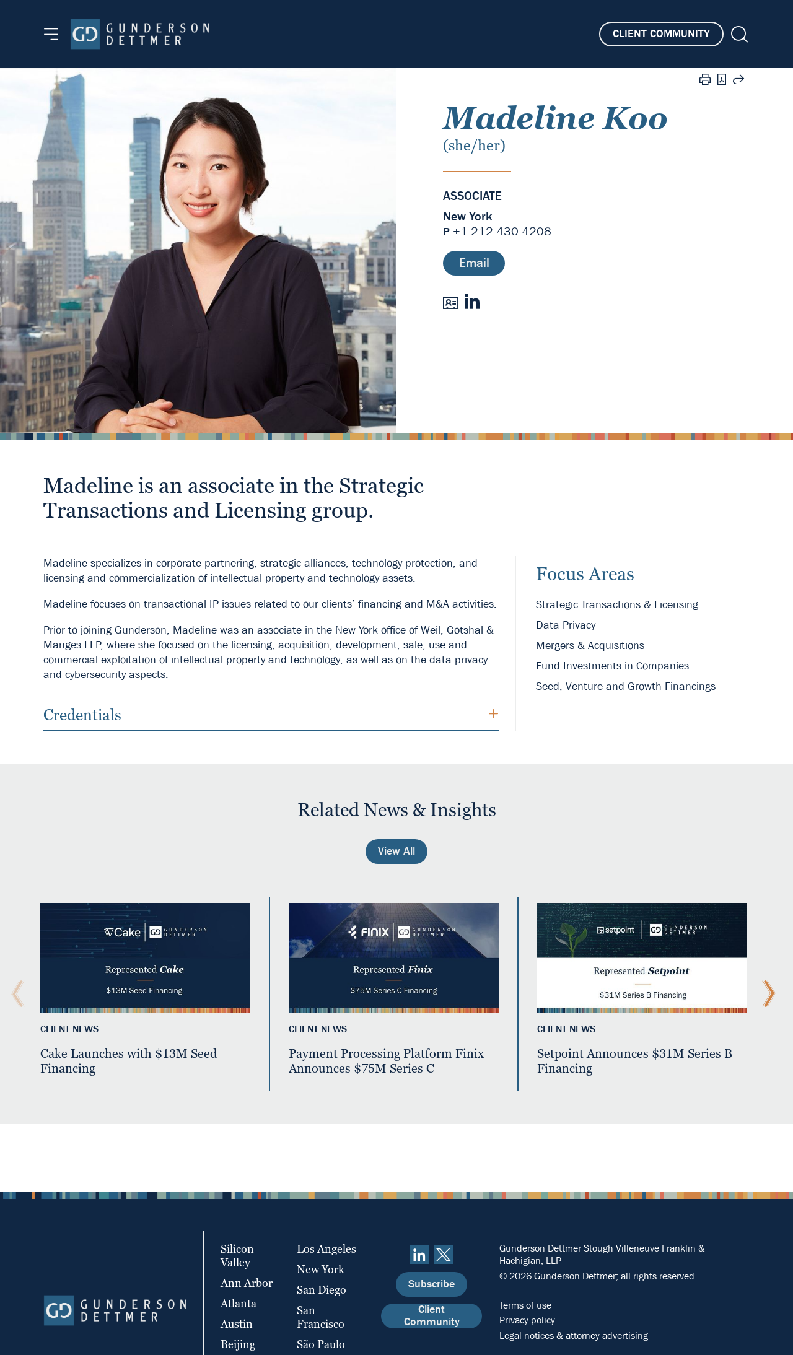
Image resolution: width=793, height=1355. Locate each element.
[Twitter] (443, 1254)
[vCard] (450, 301)
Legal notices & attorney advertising (573, 1335)
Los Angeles (326, 1248)
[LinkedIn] (472, 301)
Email (474, 263)
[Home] (139, 34)
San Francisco (320, 1317)
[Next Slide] (765, 994)
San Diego (321, 1289)
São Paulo (321, 1344)
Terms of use (525, 1305)
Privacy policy (527, 1320)
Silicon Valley (237, 1255)
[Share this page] (738, 81)
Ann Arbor (247, 1282)
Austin (237, 1323)
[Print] (705, 81)
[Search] (738, 34)
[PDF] (721, 81)
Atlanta (238, 1303)
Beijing (238, 1344)
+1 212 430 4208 (502, 231)
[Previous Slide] (14, 994)
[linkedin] (419, 1254)
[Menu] (51, 34)
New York (468, 216)
